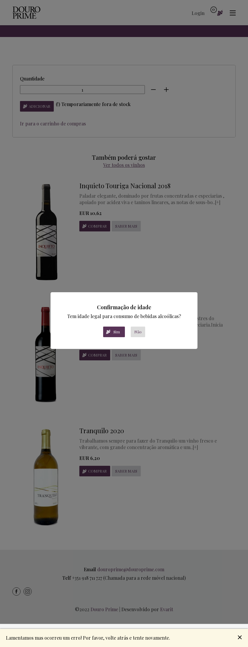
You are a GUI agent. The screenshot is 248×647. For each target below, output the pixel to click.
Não (138, 331)
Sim (116, 331)
